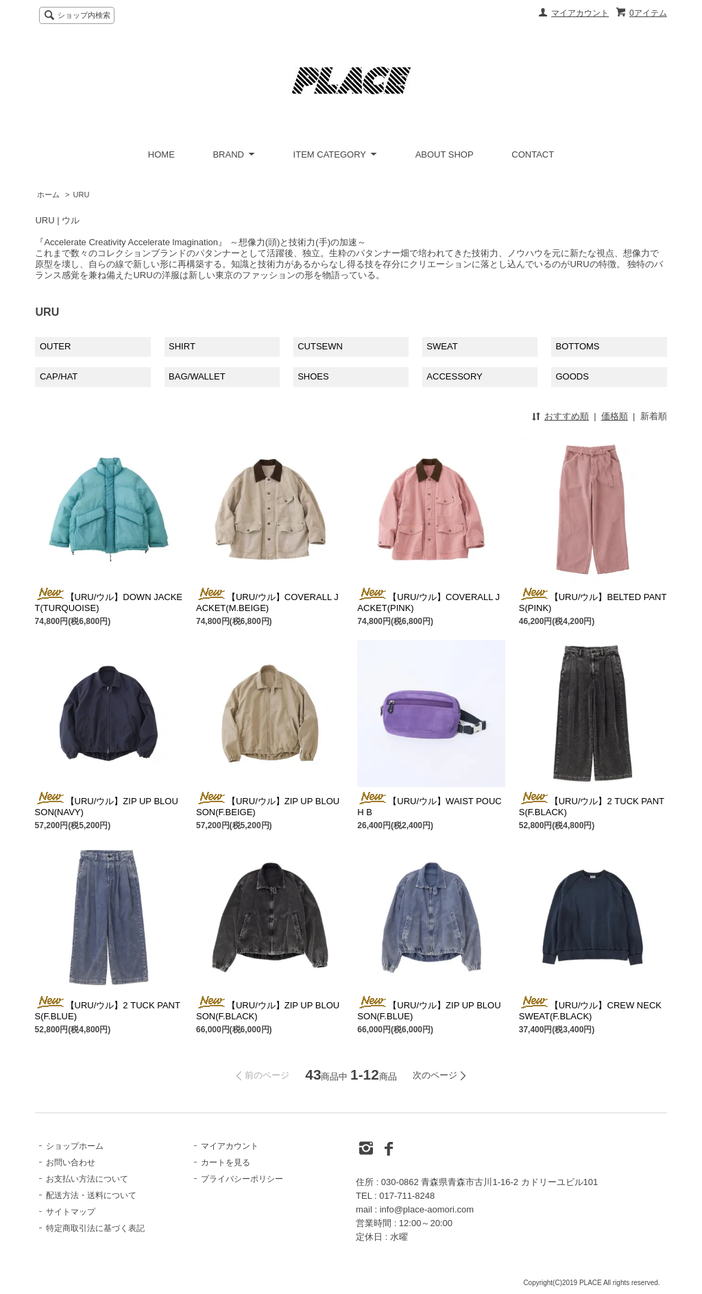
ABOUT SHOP (444, 154)
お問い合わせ (70, 1162)
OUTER (55, 346)
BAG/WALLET (197, 376)
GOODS (571, 376)
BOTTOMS (577, 346)
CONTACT (532, 154)
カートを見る (225, 1162)
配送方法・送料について (91, 1195)
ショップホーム (75, 1146)
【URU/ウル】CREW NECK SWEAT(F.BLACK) (590, 1010)
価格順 (614, 416)
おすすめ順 (566, 416)
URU (81, 194)
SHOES (313, 376)
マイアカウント (580, 13)
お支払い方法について (87, 1179)
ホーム (48, 194)
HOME (161, 154)
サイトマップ (70, 1212)
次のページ (435, 1075)
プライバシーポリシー (242, 1179)
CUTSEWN (320, 346)
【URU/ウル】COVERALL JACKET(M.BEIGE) (267, 602)
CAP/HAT (58, 376)
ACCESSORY (454, 376)
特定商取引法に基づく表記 (95, 1228)
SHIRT (182, 346)
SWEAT (441, 346)
